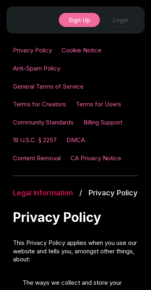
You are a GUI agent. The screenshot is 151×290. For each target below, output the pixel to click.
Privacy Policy (32, 50)
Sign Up (79, 20)
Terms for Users (98, 104)
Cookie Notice (81, 50)
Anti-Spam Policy (36, 68)
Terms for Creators (39, 104)
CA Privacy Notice (95, 158)
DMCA (75, 140)
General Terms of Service (48, 86)
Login (120, 20)
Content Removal (37, 158)
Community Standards (43, 122)
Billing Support (102, 122)
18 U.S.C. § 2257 (35, 140)
